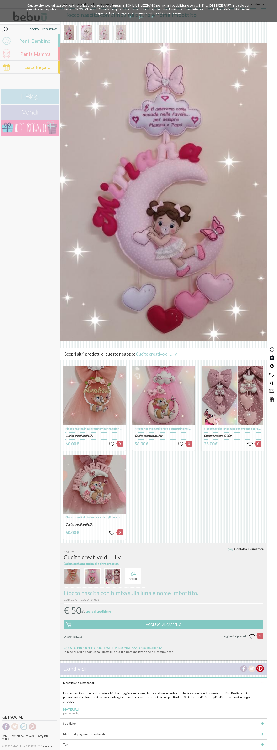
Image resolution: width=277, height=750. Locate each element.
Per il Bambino (35, 41)
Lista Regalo (37, 67)
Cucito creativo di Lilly (156, 354)
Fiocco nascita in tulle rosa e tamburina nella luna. (166, 428)
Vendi (5, 739)
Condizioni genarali (24, 736)
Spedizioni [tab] (163, 723)
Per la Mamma (35, 54)
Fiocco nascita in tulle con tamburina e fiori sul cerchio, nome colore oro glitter (115, 428)
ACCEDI (34, 29)
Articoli (133, 574)
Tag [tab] (163, 744)
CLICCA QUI (134, 17)
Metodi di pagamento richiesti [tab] (163, 734)
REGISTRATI (49, 29)
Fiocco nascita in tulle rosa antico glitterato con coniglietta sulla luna (108, 517)
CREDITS (47, 746)
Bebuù (6, 736)
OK (151, 17)
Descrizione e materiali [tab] (163, 683)
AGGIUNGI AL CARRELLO (163, 624)
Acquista (43, 736)
